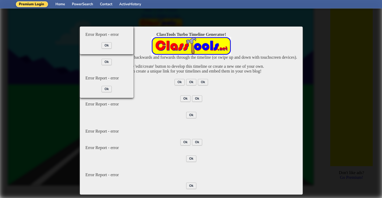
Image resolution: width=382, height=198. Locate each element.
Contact (106, 4)
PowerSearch (82, 4)
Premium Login (31, 4)
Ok (179, 82)
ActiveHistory (130, 4)
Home (60, 4)
